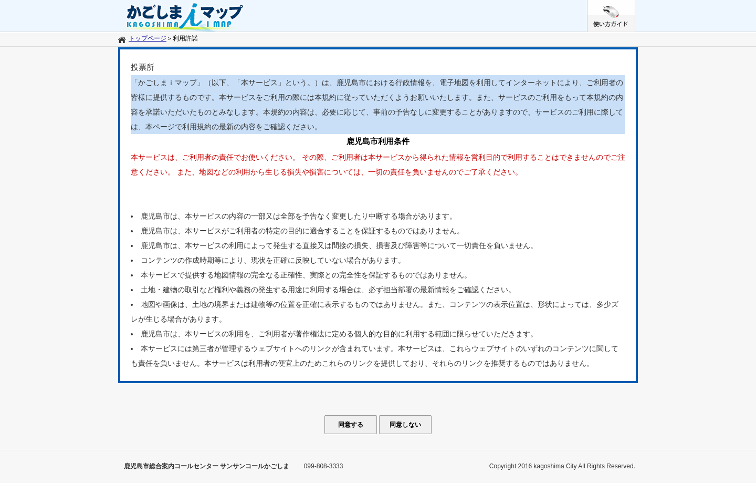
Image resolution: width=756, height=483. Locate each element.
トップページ (147, 38)
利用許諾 (185, 38)
